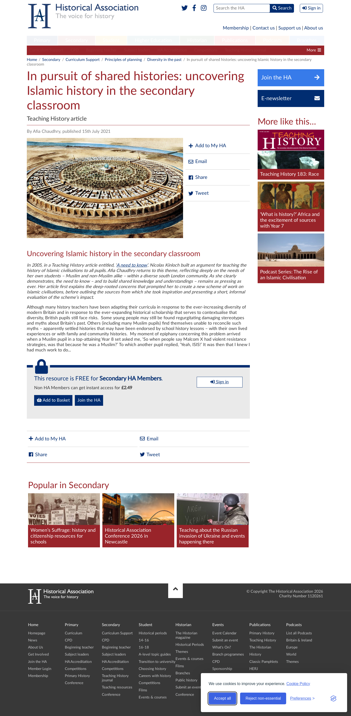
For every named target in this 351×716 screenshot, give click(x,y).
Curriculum (73, 633)
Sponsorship (222, 669)
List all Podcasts (299, 633)
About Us (35, 647)
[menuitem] (42, 41)
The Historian (260, 647)
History (255, 654)
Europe (292, 647)
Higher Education (153, 40)
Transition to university (157, 662)
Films (143, 690)
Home (32, 60)
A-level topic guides (155, 654)
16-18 (144, 647)
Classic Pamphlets (263, 662)
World (291, 654)
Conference (74, 683)
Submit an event (188, 687)
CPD (75, 50)
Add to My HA (207, 145)
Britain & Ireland (299, 640)
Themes (182, 652)
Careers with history (155, 676)
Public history (186, 680)
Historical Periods (190, 645)
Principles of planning (123, 60)
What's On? (221, 647)
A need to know (132, 265)
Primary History (77, 676)
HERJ (253, 669)
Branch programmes (228, 654)
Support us (289, 28)
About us (313, 28)
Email (197, 161)
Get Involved (38, 654)
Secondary (76, 40)
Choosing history (152, 669)
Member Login (39, 669)
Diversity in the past (164, 60)
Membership (236, 28)
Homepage (36, 633)
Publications (235, 40)
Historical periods (153, 633)
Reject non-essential (263, 698)
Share (197, 177)
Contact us (264, 28)
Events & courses (153, 697)
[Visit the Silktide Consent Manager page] (333, 698)
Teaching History (262, 640)
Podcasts (272, 40)
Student (111, 40)
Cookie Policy (298, 684)
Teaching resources (117, 687)
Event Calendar (224, 633)
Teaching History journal (245, 50)
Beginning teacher (101, 50)
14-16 (144, 640)
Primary (42, 40)
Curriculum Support (46, 50)
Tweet (198, 193)
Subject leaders (137, 50)
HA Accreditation (172, 50)
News (32, 640)
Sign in (219, 381)
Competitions (205, 50)
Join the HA (89, 400)
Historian (197, 40)
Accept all (222, 698)
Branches (307, 40)
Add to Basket (53, 400)
